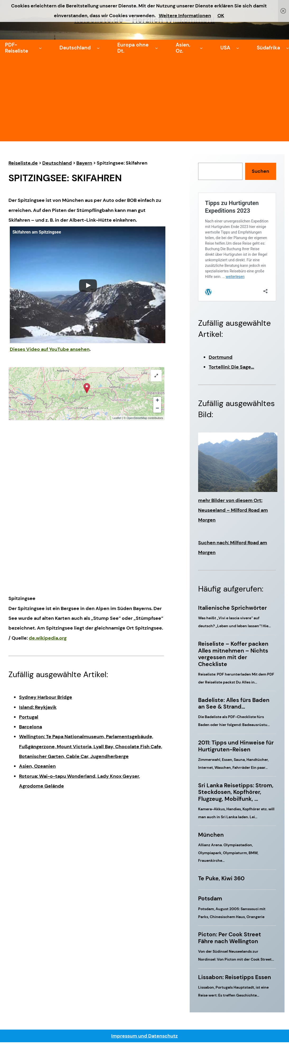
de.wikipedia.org (48, 638)
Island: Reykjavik (38, 707)
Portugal (28, 717)
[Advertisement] (144, 102)
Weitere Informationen (185, 15)
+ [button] (157, 401)
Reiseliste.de (23, 163)
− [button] (157, 409)
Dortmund (220, 357)
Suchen (260, 171)
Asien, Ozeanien (37, 766)
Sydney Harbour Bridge (45, 697)
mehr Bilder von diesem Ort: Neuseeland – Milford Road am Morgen (233, 510)
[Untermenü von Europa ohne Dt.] (156, 47)
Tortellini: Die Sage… (231, 367)
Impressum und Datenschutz (144, 1036)
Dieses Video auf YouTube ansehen (50, 349)
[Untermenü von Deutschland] (98, 47)
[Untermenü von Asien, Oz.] (201, 47)
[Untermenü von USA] (237, 47)
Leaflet (117, 418)
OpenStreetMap (137, 418)
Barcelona (30, 727)
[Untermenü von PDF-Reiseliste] (40, 47)
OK (220, 15)
